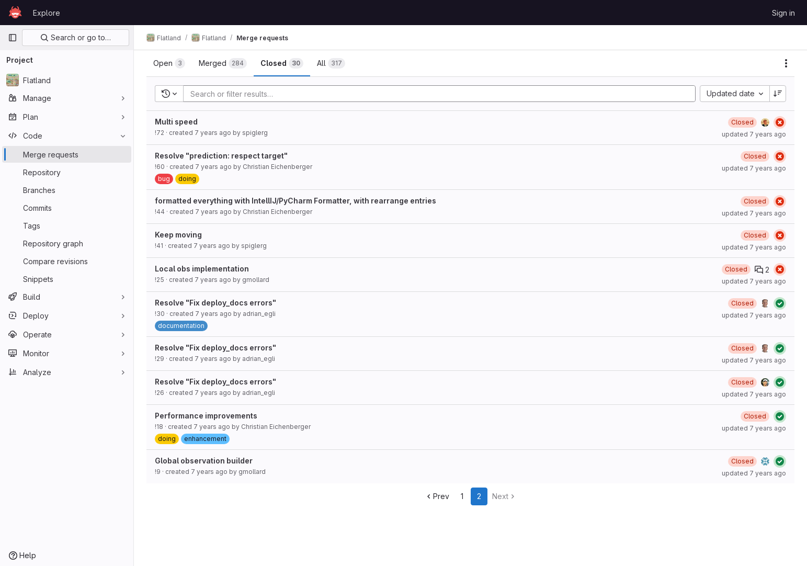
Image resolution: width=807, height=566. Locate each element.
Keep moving (178, 234)
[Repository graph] (66, 243)
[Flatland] (66, 80)
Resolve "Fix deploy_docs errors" (215, 302)
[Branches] (66, 190)
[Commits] (66, 207)
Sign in (783, 12)
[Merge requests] (66, 154)
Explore (46, 12)
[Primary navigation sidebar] (12, 37)
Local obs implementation (202, 268)
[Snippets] (66, 278)
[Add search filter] (442, 93)
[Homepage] (15, 12)
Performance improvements (206, 415)
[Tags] (66, 225)
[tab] (169, 63)
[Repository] (66, 172)
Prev (437, 496)
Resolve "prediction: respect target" (221, 155)
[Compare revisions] (66, 261)
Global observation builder (204, 460)
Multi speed (176, 121)
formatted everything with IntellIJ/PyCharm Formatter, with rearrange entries (295, 200)
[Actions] (786, 63)
